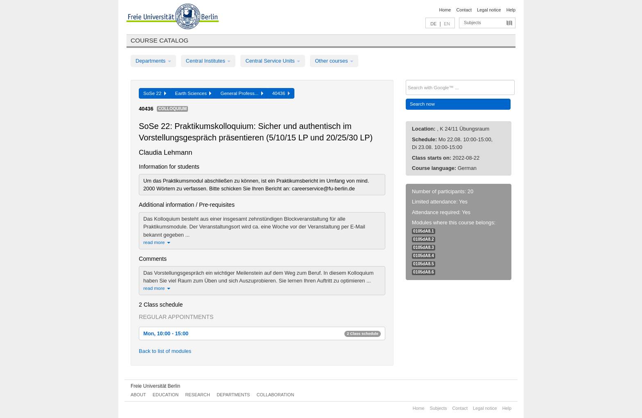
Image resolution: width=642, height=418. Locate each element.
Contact (463, 9)
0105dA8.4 (423, 255)
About (138, 394)
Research (197, 394)
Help (510, 9)
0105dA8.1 (423, 231)
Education (166, 394)
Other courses (334, 61)
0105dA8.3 (423, 247)
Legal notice (489, 9)
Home (445, 9)
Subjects (472, 22)
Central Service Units (272, 61)
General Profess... (241, 93)
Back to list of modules (165, 351)
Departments (153, 61)
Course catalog (159, 40)
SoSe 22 (154, 93)
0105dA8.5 (423, 264)
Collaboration (275, 394)
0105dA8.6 (423, 272)
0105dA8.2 (423, 239)
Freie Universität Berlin (155, 386)
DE (433, 23)
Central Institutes (208, 61)
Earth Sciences (193, 93)
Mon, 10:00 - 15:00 (262, 333)
